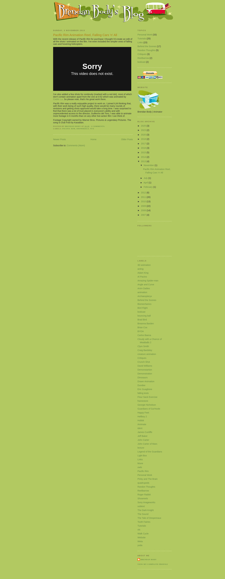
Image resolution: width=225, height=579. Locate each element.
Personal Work (145, 34)
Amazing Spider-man (148, 280)
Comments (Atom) (76, 145)
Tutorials (142, 38)
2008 (144, 210)
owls (140, 467)
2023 (144, 130)
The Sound (143, 514)
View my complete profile (153, 564)
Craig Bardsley (145, 350)
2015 (144, 152)
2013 (144, 161)
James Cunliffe (145, 432)
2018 (144, 139)
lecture (141, 448)
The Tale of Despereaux (149, 518)
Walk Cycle (143, 533)
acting (140, 269)
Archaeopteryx (145, 296)
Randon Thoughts (146, 50)
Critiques (142, 54)
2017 (144, 143)
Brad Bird (142, 319)
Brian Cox (142, 327)
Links (140, 42)
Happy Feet (143, 412)
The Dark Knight (146, 510)
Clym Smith (143, 346)
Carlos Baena (144, 335)
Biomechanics (144, 304)
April (146, 182)
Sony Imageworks (146, 502)
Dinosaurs (143, 377)
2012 (144, 192)
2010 (144, 201)
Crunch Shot (144, 362)
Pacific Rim (68, 129)
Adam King (143, 273)
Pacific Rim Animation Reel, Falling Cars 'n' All (85, 35)
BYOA (141, 331)
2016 (144, 148)
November (149, 165)
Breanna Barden (146, 323)
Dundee (141, 385)
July (146, 178)
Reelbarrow (143, 58)
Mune (140, 463)
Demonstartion (145, 369)
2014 (144, 157)
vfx (92, 129)
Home (93, 139)
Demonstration (145, 373)
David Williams (145, 366)
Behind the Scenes (147, 46)
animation (142, 292)
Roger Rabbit (144, 494)
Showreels (82, 129)
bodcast (141, 62)
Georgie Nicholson (147, 405)
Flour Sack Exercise (147, 397)
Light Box (142, 455)
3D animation (144, 265)
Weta (140, 541)
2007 (144, 215)
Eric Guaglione (145, 389)
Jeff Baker (143, 436)
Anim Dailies (144, 288)
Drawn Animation (146, 381)
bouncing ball (144, 315)
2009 (144, 206)
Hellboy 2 (142, 416)
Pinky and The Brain (148, 479)
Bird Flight (143, 308)
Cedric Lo (58, 99)
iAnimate (142, 424)
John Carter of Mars (147, 444)
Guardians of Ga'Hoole (149, 408)
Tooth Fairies (144, 522)
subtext (141, 506)
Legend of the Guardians (150, 451)
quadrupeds (143, 483)
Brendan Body (149, 559)
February (148, 187)
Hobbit (141, 420)
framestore (143, 401)
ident (140, 428)
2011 (144, 197)
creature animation (147, 354)
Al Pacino (142, 276)
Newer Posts (59, 139)
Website (141, 537)
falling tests (143, 393)
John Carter (143, 440)
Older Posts (127, 139)
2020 (144, 134)
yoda (140, 545)
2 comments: (98, 126)
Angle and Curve (146, 284)
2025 (144, 126)
